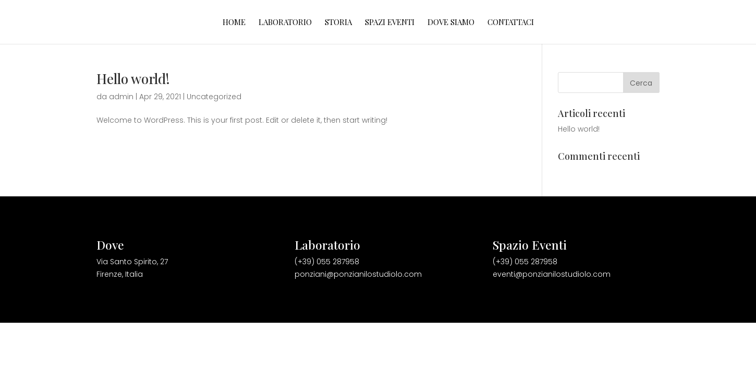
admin (121, 96)
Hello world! (133, 78)
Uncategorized (214, 96)
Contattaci (510, 22)
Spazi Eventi (389, 22)
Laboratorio (285, 22)
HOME (234, 22)
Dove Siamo (451, 22)
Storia (338, 22)
